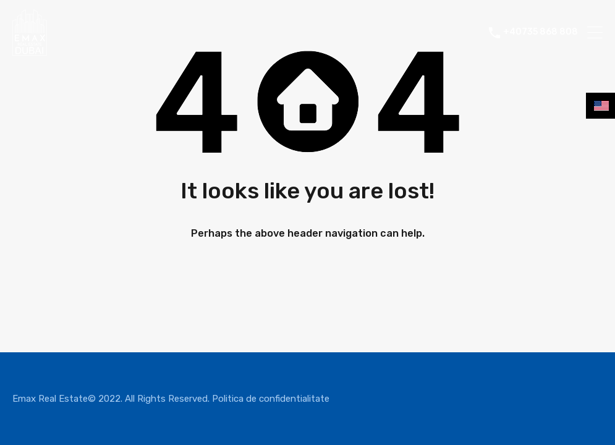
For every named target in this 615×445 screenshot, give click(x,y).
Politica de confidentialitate (270, 398)
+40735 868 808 (540, 32)
